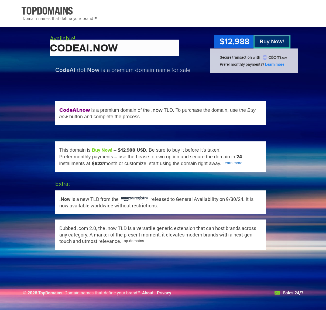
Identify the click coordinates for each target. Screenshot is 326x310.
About (148, 292)
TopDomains (50, 292)
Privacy (164, 292)
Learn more (274, 64)
